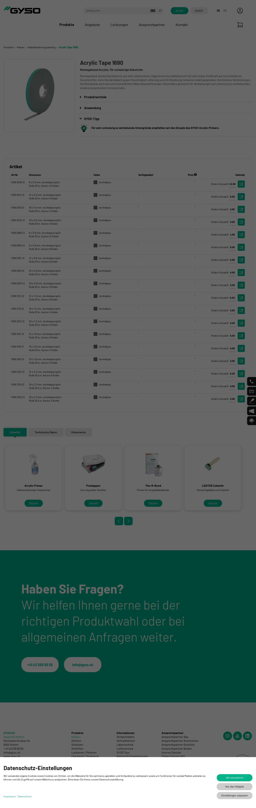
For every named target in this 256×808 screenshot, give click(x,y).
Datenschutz (24, 796)
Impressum (10, 796)
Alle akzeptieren (235, 777)
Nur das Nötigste (234, 786)
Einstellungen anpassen (234, 795)
